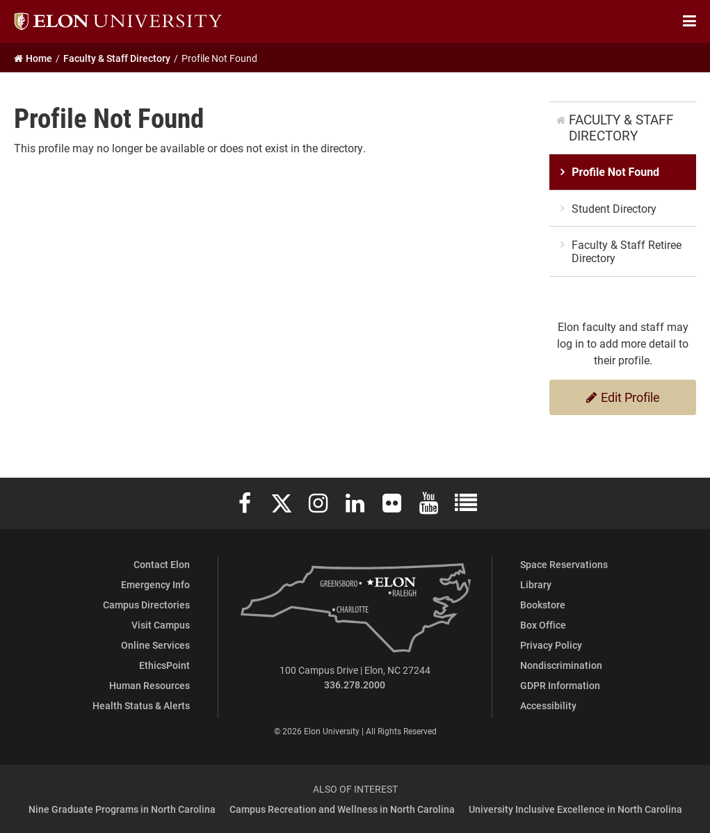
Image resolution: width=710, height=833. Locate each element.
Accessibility (548, 705)
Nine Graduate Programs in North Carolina (122, 809)
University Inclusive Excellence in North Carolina (575, 809)
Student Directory (614, 208)
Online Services (155, 645)
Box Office (543, 624)
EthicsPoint (164, 665)
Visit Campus (160, 624)
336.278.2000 (354, 684)
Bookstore (542, 604)
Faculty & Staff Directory (621, 127)
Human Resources (149, 685)
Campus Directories (146, 604)
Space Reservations (564, 564)
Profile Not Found (615, 172)
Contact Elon (162, 564)
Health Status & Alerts (141, 705)
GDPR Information (560, 685)
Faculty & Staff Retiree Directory (626, 251)
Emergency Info (155, 584)
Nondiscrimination (561, 665)
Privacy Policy (551, 645)
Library (535, 584)
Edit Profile (623, 397)
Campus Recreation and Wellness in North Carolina (342, 809)
